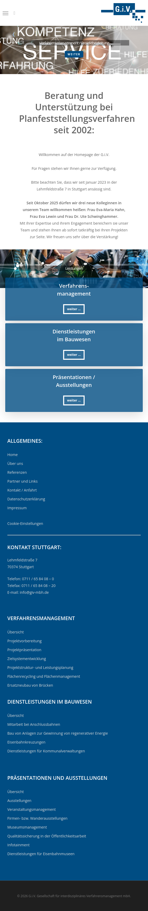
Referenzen (17, 472)
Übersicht (15, 632)
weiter (74, 54)
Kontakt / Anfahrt (22, 490)
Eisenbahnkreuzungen (26, 742)
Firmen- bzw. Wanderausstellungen (37, 818)
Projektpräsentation (24, 649)
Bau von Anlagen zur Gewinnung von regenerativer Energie (57, 733)
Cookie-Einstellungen (25, 523)
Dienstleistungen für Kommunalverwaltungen (46, 750)
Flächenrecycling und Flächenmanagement (43, 676)
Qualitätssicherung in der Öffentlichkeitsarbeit (46, 836)
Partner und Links (22, 481)
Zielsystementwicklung (26, 658)
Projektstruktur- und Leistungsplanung (40, 667)
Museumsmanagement (27, 827)
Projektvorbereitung (24, 640)
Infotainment (18, 844)
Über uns (15, 463)
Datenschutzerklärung (26, 498)
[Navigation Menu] (5, 13)
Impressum (17, 507)
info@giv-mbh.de (34, 592)
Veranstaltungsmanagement (31, 809)
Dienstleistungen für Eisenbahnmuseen (40, 853)
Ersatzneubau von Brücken (30, 685)
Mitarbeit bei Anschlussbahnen (33, 724)
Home (12, 454)
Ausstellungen (19, 800)
